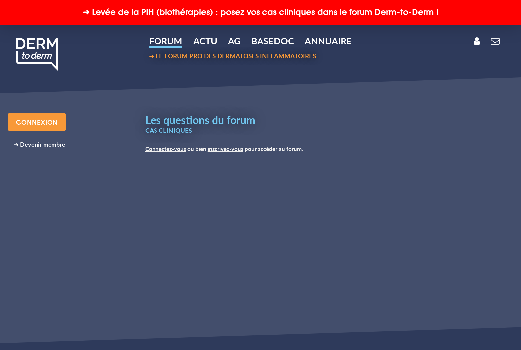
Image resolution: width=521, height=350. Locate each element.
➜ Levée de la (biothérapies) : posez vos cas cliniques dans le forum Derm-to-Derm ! (261, 11)
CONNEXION (37, 122)
